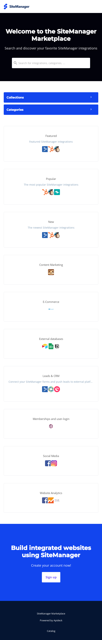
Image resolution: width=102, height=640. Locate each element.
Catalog (51, 631)
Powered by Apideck (51, 620)
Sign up (51, 577)
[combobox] (51, 63)
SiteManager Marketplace (51, 613)
